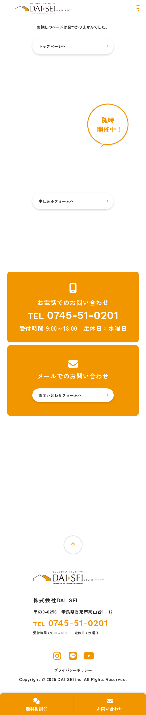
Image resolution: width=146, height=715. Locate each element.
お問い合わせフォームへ (60, 395)
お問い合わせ (110, 708)
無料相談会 (36, 708)
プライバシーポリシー (73, 670)
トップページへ (52, 46)
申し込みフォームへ (56, 201)
